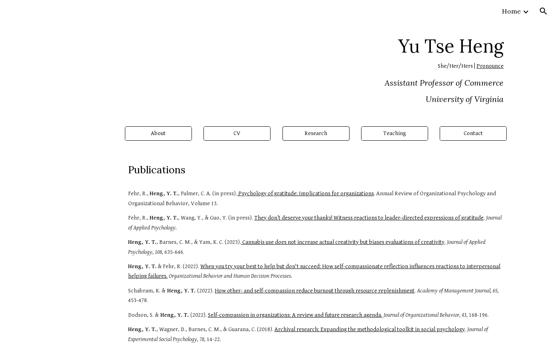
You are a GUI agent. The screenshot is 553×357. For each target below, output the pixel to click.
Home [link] (511, 11)
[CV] (237, 133)
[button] (543, 11)
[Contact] (473, 133)
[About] (158, 133)
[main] (276, 69)
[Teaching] (394, 133)
